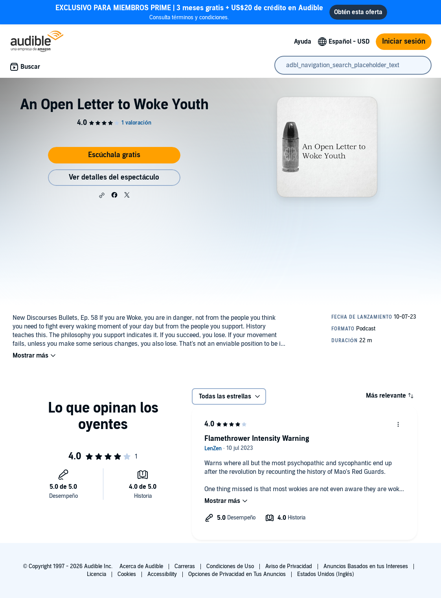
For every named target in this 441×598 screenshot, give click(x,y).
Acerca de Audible (141, 566)
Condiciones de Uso (230, 566)
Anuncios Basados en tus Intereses (365, 566)
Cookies (127, 574)
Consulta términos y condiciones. (189, 12)
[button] (102, 195)
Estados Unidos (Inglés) (326, 574)
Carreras (185, 566)
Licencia (96, 574)
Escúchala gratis (114, 155)
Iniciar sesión (403, 41)
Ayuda (302, 42)
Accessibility (162, 574)
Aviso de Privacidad (288, 566)
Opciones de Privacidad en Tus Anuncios (237, 574)
